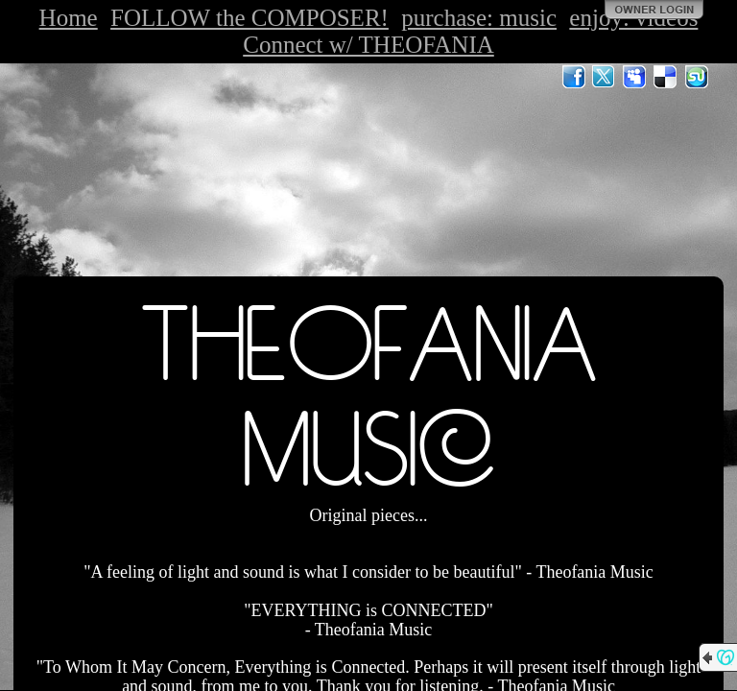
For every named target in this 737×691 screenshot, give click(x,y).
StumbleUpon (696, 76)
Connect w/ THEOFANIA (368, 45)
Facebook (573, 76)
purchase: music (479, 18)
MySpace (635, 76)
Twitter (604, 76)
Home (68, 18)
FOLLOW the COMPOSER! (249, 18)
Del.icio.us (666, 76)
